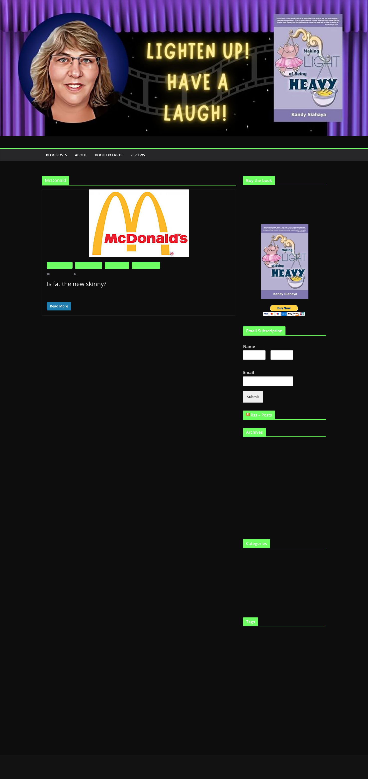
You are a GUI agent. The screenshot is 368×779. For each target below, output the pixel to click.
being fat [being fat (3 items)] (258, 634)
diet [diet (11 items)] (257, 643)
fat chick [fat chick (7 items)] (251, 663)
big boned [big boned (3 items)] (271, 634)
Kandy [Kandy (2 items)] (246, 685)
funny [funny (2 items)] (322, 664)
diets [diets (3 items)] (278, 644)
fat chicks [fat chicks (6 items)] (269, 663)
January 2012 (252, 461)
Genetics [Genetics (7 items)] (259, 675)
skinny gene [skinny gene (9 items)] (256, 714)
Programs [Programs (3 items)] (256, 705)
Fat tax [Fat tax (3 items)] (302, 664)
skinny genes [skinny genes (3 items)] (277, 714)
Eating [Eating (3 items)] (286, 644)
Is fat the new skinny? (75, 283)
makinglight (84, 274)
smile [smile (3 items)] (290, 714)
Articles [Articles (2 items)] (247, 634)
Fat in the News (117, 265)
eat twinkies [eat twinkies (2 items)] (297, 644)
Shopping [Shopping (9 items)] (302, 704)
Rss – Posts (262, 414)
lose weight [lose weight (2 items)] (264, 685)
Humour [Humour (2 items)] (316, 676)
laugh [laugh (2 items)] (254, 685)
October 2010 (252, 510)
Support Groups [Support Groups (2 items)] (303, 714)
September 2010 (254, 518)
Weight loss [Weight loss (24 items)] (260, 725)
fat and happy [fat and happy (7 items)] (276, 653)
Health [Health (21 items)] (278, 674)
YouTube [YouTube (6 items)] (286, 725)
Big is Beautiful (60, 265)
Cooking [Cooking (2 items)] (247, 644)
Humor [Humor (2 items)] (307, 676)
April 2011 (250, 477)
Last (273, 362)
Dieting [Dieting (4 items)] (268, 644)
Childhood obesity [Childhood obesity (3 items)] (314, 634)
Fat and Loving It (88, 265)
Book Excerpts (111, 155)
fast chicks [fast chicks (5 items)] (313, 643)
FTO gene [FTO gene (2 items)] (313, 664)
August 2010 (252, 526)
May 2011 (250, 469)
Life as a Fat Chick (146, 265)
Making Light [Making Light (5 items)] (282, 684)
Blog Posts (57, 155)
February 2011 (253, 493)
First (246, 362)
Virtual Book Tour (256, 605)
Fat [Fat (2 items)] (260, 654)
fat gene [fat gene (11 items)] (288, 663)
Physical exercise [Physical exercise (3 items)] (294, 695)
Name (249, 346)
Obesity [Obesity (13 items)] (273, 694)
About (82, 155)
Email (249, 372)
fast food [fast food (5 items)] (250, 653)
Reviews (142, 155)
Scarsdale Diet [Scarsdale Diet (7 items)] (277, 704)
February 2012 (253, 452)
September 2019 (254, 444)
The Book (250, 588)
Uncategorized (253, 597)
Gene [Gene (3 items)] (246, 676)
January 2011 (252, 502)
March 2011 (251, 485)
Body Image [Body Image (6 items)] (289, 633)
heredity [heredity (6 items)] (295, 675)
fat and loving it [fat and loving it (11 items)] (308, 653)
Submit (252, 396)
